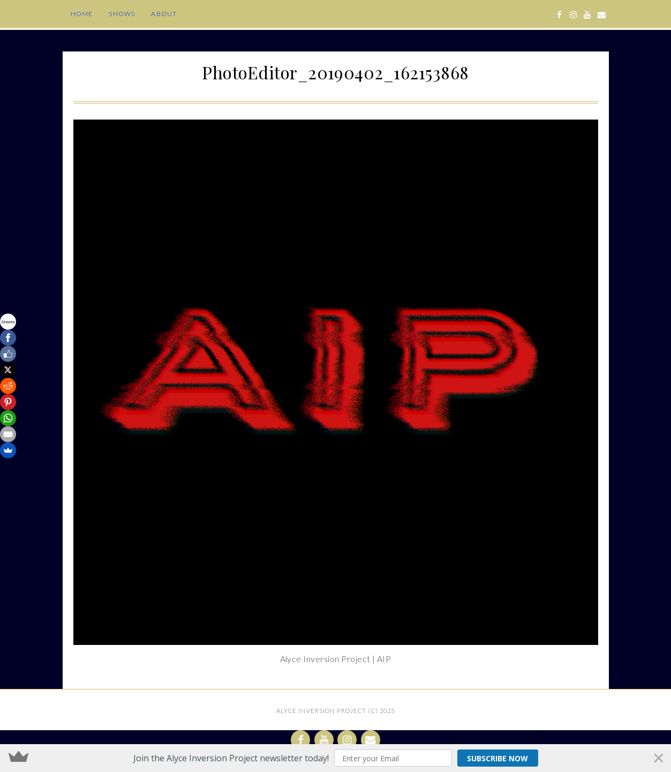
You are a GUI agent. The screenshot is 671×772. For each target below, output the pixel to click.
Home (82, 14)
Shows (122, 14)
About (164, 14)
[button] (335, 758)
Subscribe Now (497, 758)
